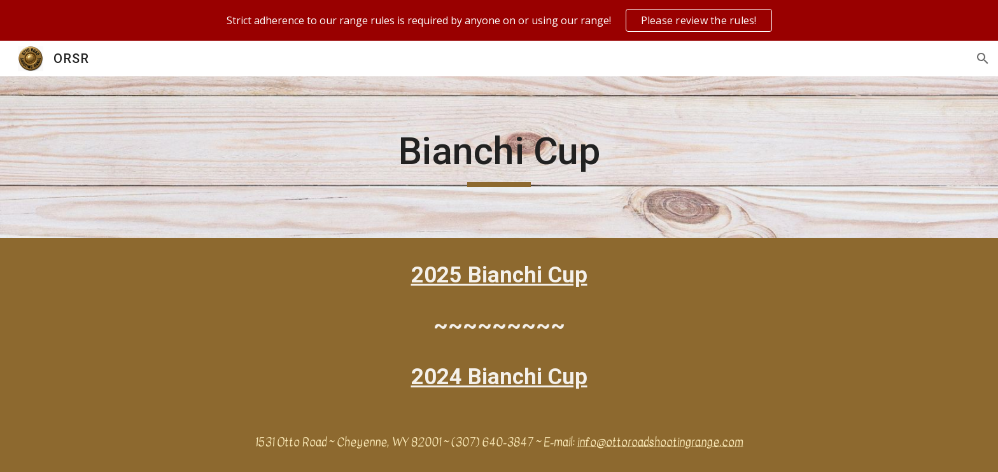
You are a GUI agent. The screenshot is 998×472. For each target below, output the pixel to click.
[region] (499, 20)
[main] (499, 157)
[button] (982, 58)
